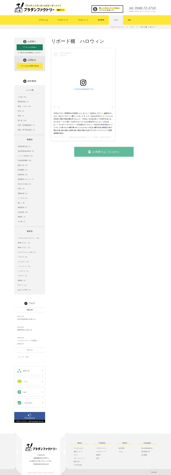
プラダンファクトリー (61, 137)
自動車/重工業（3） (24, 146)
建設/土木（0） (23, 165)
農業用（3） (22, 217)
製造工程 (76, 461)
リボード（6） (23, 276)
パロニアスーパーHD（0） (27, 252)
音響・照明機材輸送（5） (27, 125)
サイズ (76, 455)
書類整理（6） (23, 207)
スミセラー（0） (23, 262)
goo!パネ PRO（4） (25, 290)
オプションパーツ (79, 458)
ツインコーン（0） (24, 266)
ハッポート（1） (23, 271)
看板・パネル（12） (25, 106)
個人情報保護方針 (147, 448)
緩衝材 (98, 455)
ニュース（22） (24, 357)
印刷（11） (22, 189)
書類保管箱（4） (23, 101)
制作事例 (101, 20)
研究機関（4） (23, 170)
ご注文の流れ (78, 465)
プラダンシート (83, 20)
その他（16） (22, 97)
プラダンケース (62, 20)
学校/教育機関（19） (25, 160)
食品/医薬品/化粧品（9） (26, 151)
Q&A (129, 20)
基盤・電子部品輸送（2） (27, 130)
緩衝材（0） (22, 280)
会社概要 (144, 455)
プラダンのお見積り (30, 47)
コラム (116, 20)
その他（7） (22, 221)
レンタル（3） (23, 198)
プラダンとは (43, 20)
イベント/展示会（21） (26, 156)
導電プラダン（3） (24, 243)
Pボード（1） (22, 285)
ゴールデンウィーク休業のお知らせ (27, 340)
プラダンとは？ (79, 448)
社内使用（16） (23, 212)
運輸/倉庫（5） (23, 193)
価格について (78, 451)
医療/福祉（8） (23, 174)
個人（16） (22, 203)
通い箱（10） (22, 120)
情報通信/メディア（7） (26, 179)
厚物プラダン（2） (24, 247)
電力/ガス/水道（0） (25, 184)
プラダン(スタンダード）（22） (29, 238)
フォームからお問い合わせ (29, 66)
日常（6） (21, 111)
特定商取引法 (145, 451)
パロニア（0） (23, 257)
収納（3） (21, 116)
